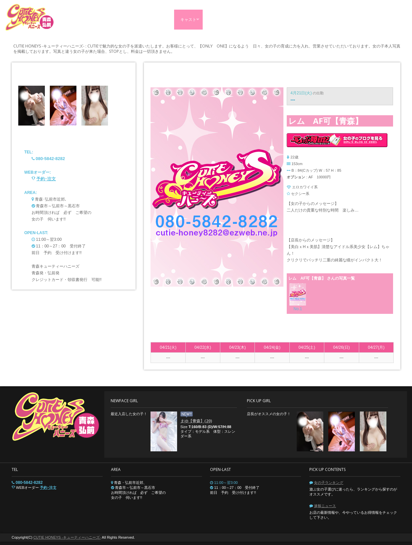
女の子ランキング (328, 483)
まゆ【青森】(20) (196, 421)
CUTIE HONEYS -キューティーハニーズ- (67, 537)
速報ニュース (325, 506)
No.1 (298, 309)
